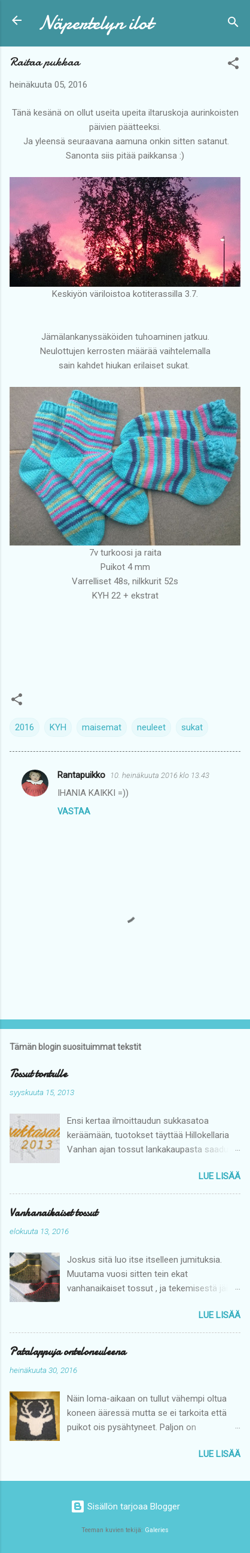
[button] (233, 65)
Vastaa (73, 811)
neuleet (151, 727)
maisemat (101, 727)
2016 (24, 727)
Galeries (157, 1530)
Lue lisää (219, 1176)
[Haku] (233, 24)
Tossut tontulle (38, 1074)
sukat (192, 727)
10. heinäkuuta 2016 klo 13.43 (159, 775)
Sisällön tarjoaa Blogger (125, 1506)
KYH (58, 727)
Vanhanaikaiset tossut (53, 1212)
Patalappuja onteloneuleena (68, 1351)
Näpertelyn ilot (95, 23)
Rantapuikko (81, 775)
